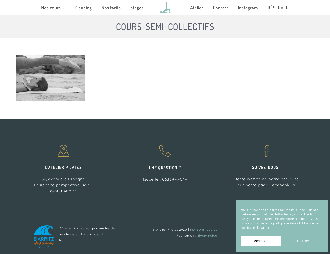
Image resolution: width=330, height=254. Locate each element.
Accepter (260, 241)
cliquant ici (263, 228)
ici (293, 184)
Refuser (303, 241)
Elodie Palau (207, 235)
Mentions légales (203, 229)
